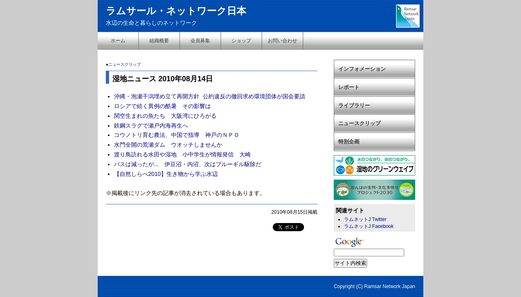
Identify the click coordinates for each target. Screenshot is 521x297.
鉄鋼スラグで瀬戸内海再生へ (151, 125)
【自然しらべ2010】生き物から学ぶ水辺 (166, 174)
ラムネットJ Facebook (369, 226)
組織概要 (159, 40)
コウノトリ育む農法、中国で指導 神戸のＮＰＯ (176, 135)
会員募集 (200, 40)
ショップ (241, 40)
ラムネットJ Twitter (365, 219)
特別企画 (348, 142)
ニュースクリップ (124, 64)
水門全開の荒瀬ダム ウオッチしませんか (168, 144)
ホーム (118, 40)
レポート (348, 87)
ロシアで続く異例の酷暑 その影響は (162, 106)
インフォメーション (362, 69)
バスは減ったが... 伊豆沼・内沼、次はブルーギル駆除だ (187, 164)
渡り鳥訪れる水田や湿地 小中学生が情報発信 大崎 (182, 154)
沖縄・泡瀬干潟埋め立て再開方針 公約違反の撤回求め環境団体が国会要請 (209, 96)
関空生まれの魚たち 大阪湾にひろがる (165, 116)
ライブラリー (354, 105)
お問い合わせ (282, 40)
